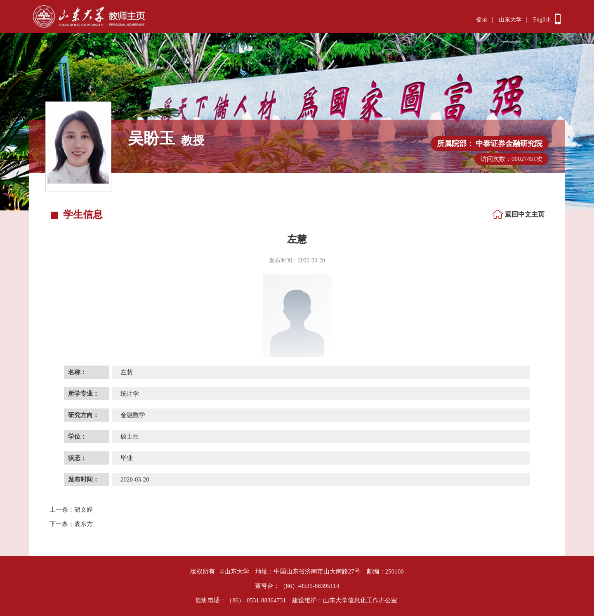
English (542, 20)
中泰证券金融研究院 (509, 143)
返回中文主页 (524, 214)
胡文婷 (71, 509)
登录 (482, 20)
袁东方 (71, 524)
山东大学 (510, 20)
